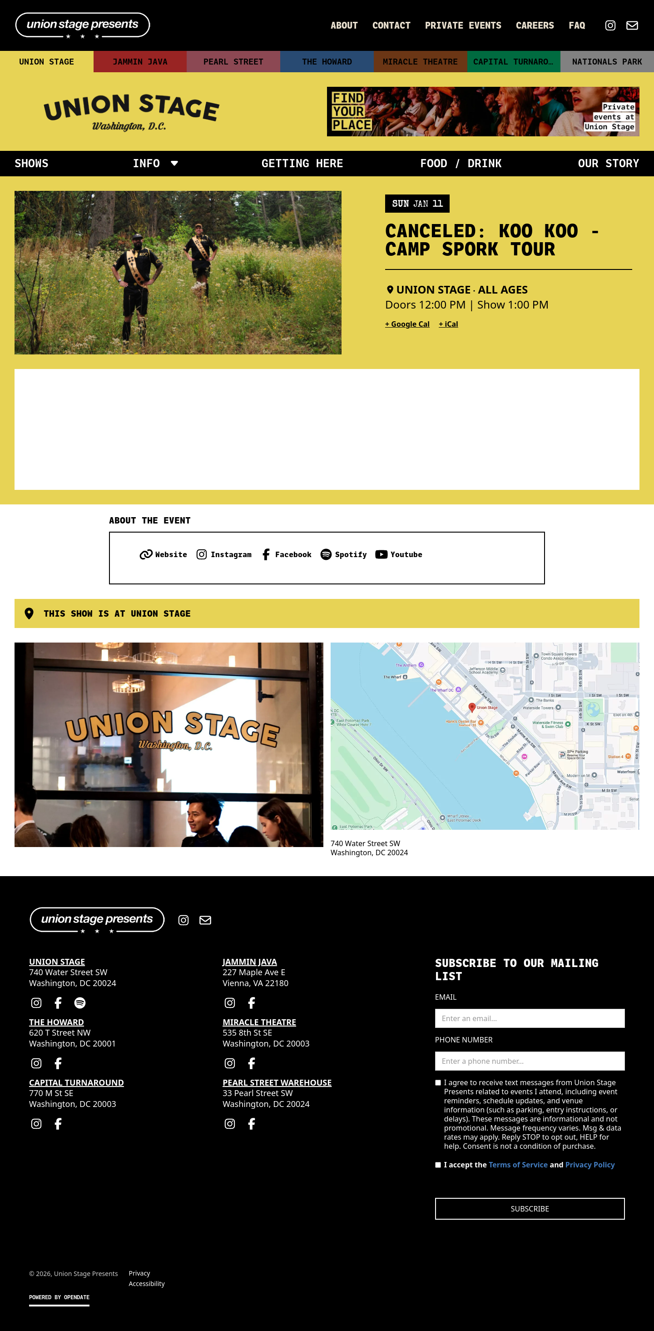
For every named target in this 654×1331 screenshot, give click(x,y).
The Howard (327, 61)
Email (445, 997)
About (344, 25)
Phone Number (464, 1039)
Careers (535, 25)
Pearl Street (233, 61)
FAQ (577, 25)
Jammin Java (140, 61)
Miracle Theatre (420, 61)
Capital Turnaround (516, 61)
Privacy (139, 1273)
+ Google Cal (407, 324)
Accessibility (147, 1283)
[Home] (83, 25)
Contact (391, 25)
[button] (155, 163)
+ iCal (448, 324)
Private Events (463, 25)
